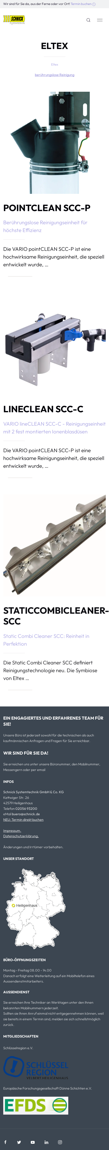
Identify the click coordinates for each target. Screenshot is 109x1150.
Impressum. (12, 830)
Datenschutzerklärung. (21, 836)
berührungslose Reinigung (54, 75)
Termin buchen (83, 4)
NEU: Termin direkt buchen (23, 819)
